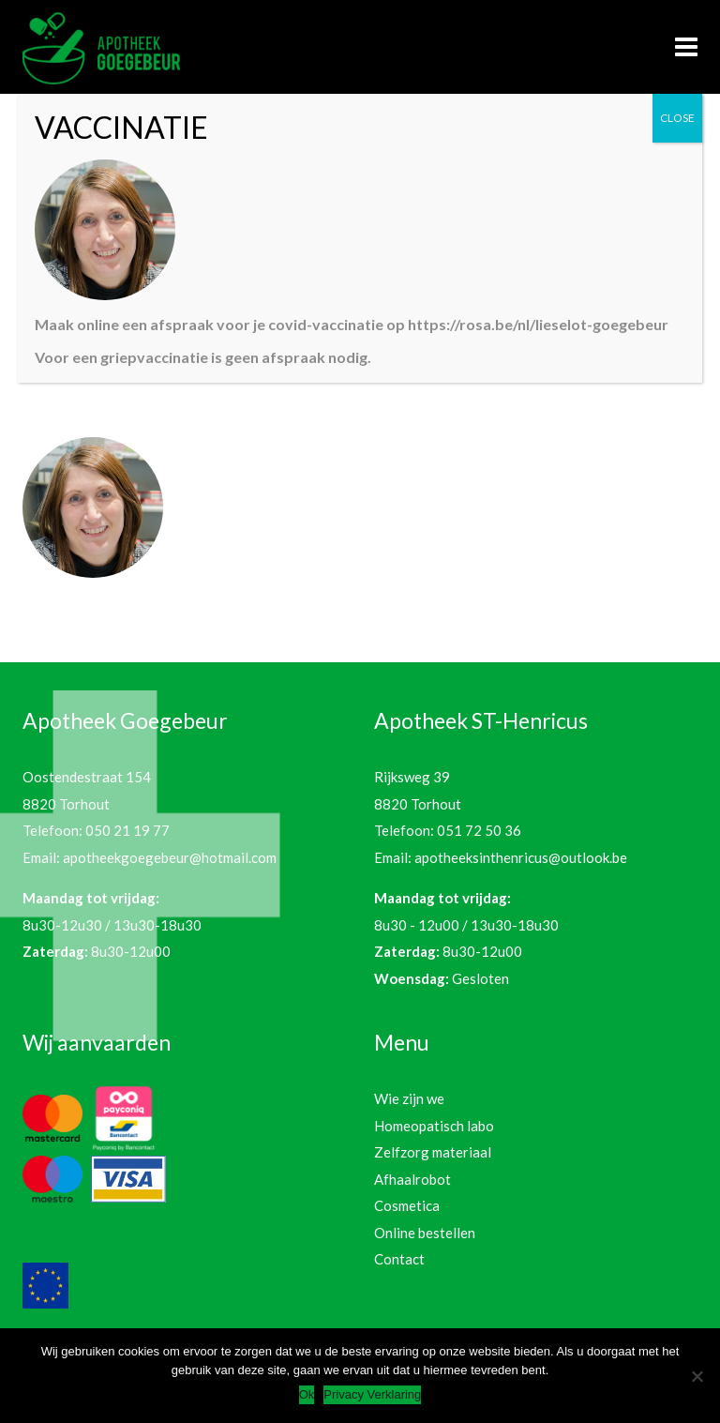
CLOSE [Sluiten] (677, 118)
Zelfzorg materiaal (432, 1151)
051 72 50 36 (479, 830)
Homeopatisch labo (434, 1125)
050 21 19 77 (127, 830)
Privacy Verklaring (372, 1394)
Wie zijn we (409, 1098)
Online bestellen (424, 1232)
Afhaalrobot (412, 1179)
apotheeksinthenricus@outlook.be (520, 857)
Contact (399, 1258)
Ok (307, 1394)
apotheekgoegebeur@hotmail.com (170, 857)
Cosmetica (407, 1205)
